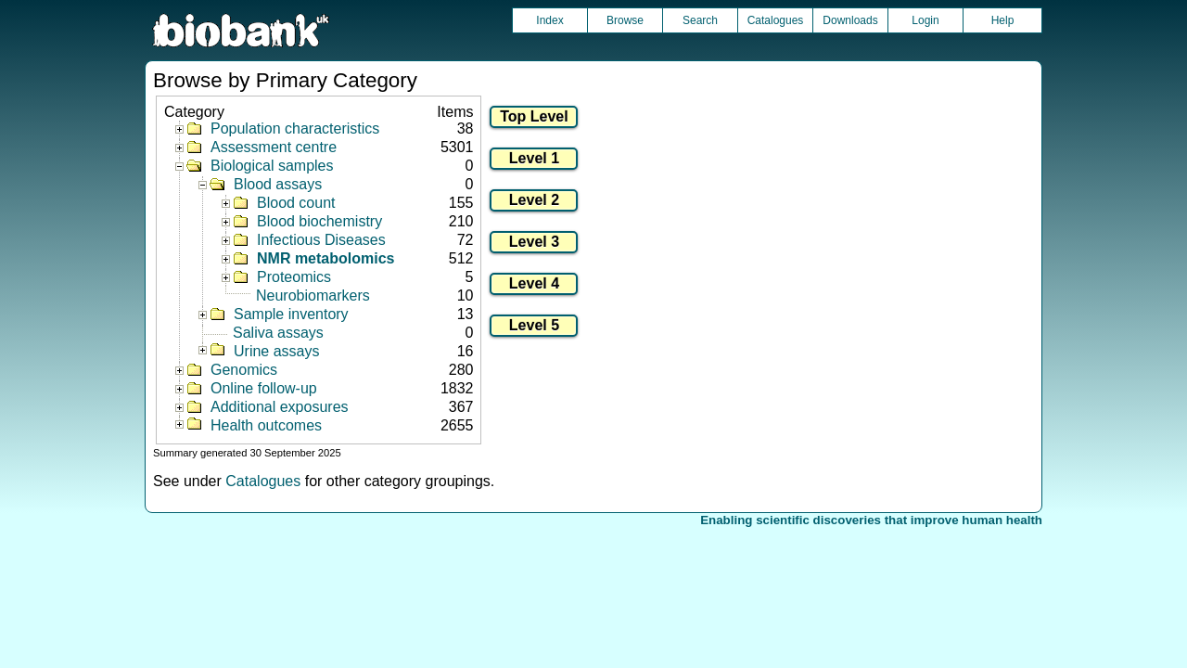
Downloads (850, 20)
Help (1003, 20)
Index (549, 20)
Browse (625, 20)
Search (700, 20)
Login (925, 20)
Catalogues (775, 20)
